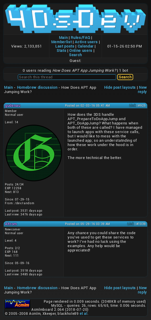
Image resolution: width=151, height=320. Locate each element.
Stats (61, 50)
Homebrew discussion (37, 87)
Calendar (86, 46)
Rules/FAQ (80, 37)
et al (83, 314)
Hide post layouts (120, 87)
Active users (86, 42)
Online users (80, 50)
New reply (142, 89)
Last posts (64, 46)
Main (63, 37)
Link (132, 105)
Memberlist (61, 42)
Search (75, 55)
